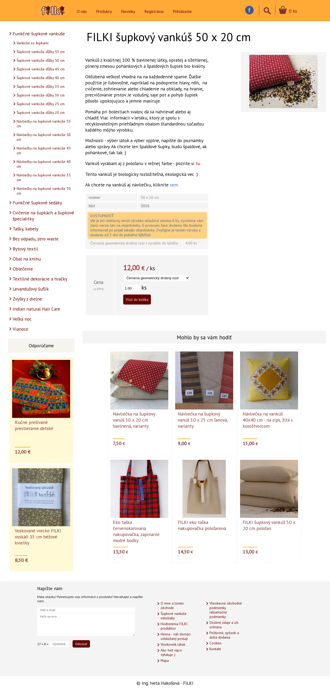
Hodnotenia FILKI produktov (174, 626)
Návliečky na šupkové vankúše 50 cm (44, 137)
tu (198, 163)
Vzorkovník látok (173, 644)
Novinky (128, 11)
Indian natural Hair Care (36, 309)
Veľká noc (22, 319)
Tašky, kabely (25, 229)
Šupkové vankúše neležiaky (173, 615)
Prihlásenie (182, 11)
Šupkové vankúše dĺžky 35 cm (41, 86)
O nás (82, 11)
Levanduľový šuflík (31, 289)
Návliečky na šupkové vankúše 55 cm (44, 123)
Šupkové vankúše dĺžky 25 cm (41, 104)
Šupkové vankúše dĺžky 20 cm (41, 112)
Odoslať (81, 643)
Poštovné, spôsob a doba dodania (224, 635)
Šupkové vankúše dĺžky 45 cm (41, 69)
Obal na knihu (27, 259)
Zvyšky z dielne (27, 299)
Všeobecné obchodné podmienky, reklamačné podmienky (225, 610)
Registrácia (154, 11)
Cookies (215, 643)
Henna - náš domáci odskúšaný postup (176, 636)
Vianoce (20, 329)
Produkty (104, 11)
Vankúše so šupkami (33, 43)
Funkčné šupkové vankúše (39, 34)
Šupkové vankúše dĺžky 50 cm (41, 60)
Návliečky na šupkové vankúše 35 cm (44, 177)
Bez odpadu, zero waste (36, 239)
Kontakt (215, 649)
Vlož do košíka (137, 299)
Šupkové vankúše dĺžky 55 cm (41, 51)
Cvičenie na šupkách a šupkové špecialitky (43, 216)
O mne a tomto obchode (172, 605)
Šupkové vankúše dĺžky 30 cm (41, 95)
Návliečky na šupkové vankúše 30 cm (44, 191)
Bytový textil (25, 249)
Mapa (165, 660)
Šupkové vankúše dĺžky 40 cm (41, 77)
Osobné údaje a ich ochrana (223, 624)
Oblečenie (23, 269)
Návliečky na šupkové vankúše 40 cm (44, 164)
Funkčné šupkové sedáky (37, 203)
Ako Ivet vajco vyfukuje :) (171, 652)
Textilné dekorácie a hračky (40, 279)
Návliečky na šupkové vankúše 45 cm (44, 150)
